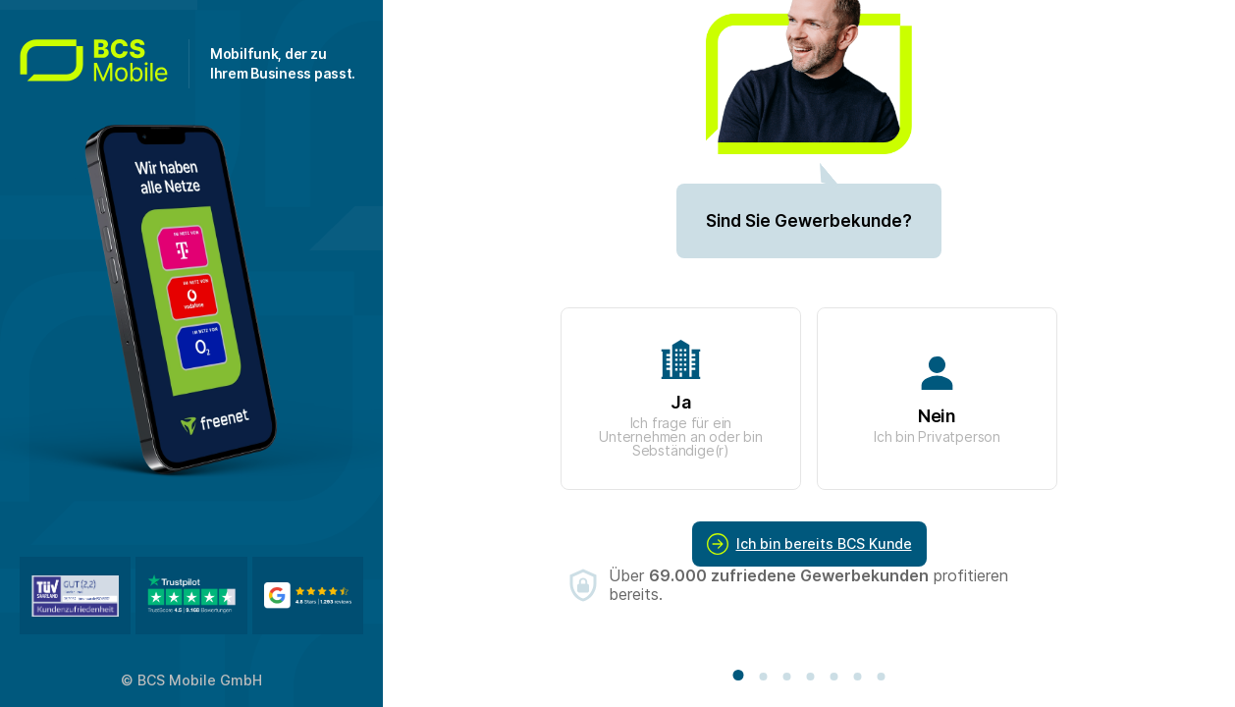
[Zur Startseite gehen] (104, 63)
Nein (937, 399)
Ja (681, 399)
